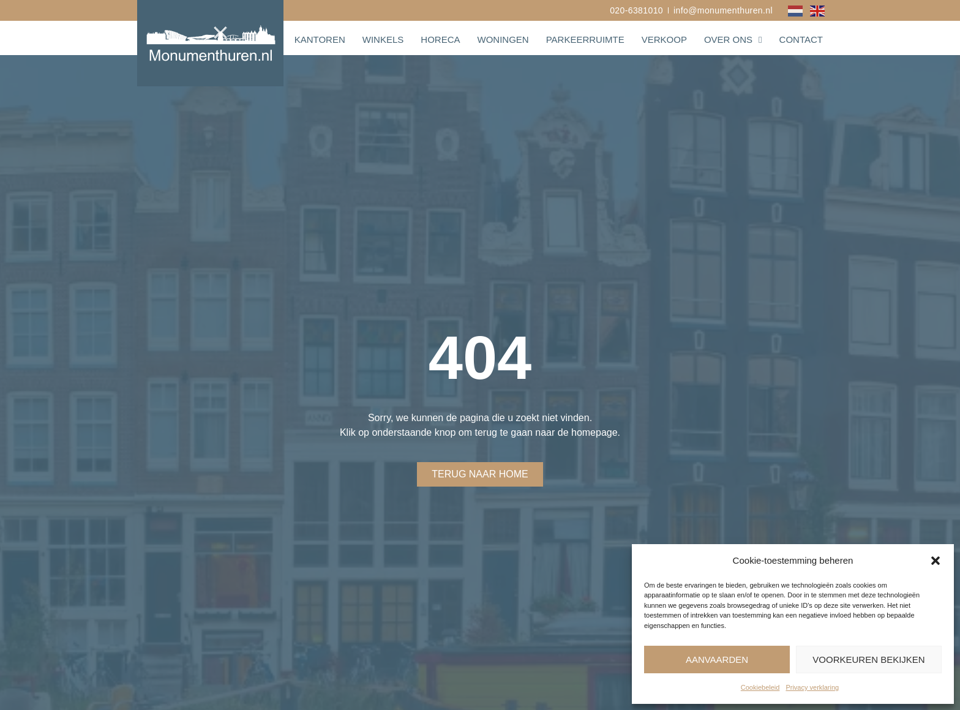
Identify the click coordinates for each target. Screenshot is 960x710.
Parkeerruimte (585, 39)
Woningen (502, 39)
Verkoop (664, 39)
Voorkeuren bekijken (868, 659)
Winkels (383, 39)
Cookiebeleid (760, 687)
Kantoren (319, 39)
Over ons (733, 40)
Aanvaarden (717, 659)
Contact (801, 39)
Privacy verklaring (812, 687)
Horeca (440, 39)
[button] (935, 561)
